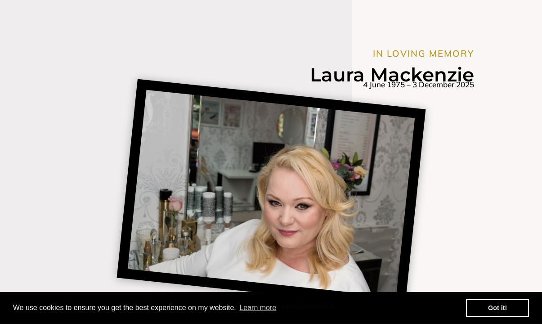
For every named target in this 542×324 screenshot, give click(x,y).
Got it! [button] (497, 307)
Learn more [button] (257, 307)
